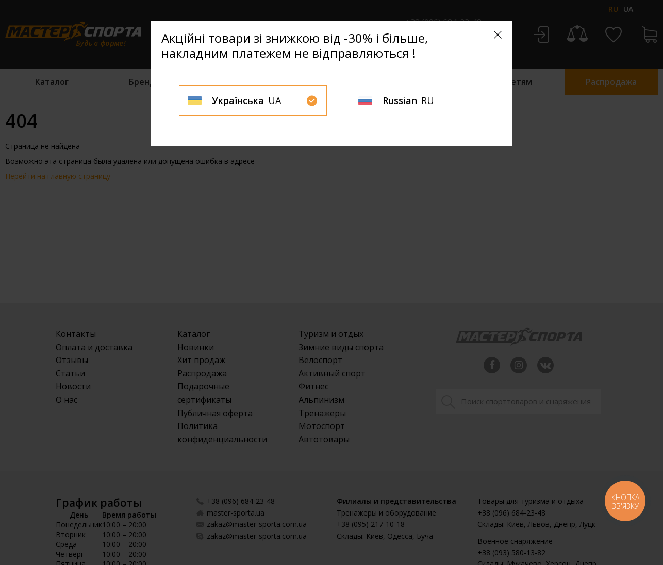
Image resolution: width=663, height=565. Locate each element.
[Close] (498, 35)
